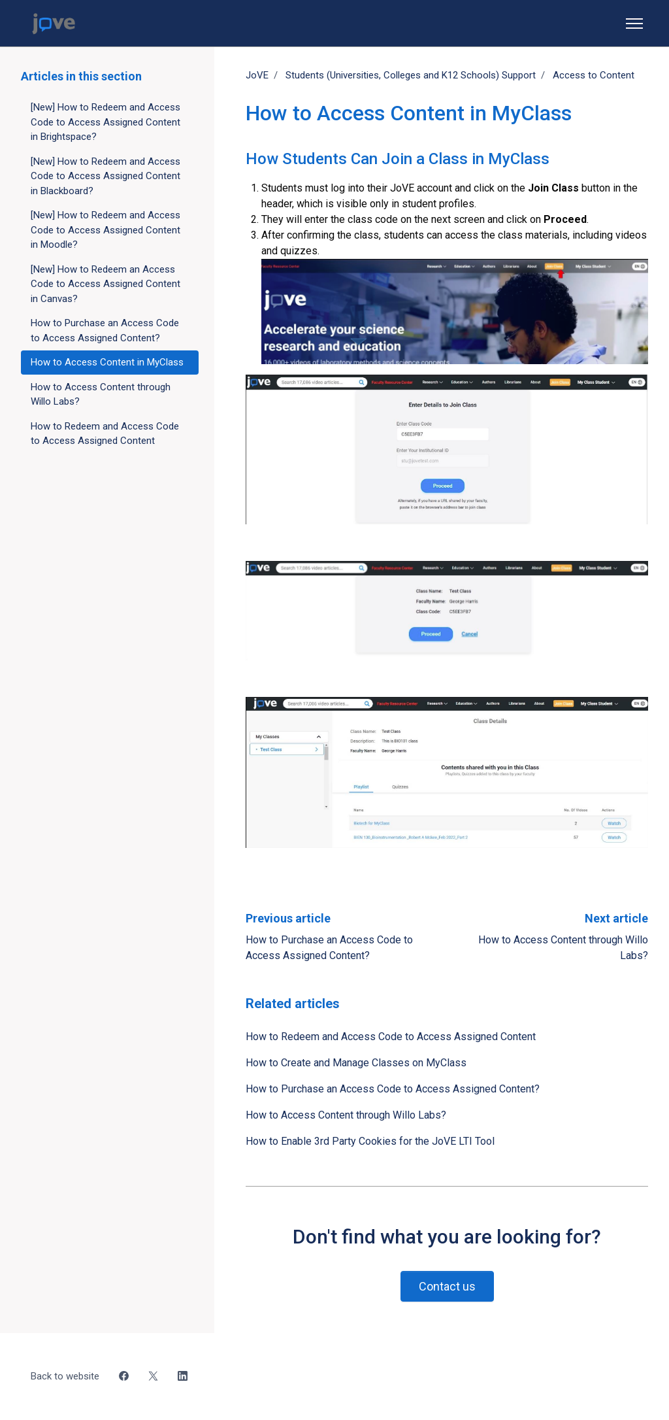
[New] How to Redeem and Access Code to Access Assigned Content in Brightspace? (105, 122)
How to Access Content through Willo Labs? (346, 1115)
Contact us (447, 1286)
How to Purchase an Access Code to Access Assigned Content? (393, 1089)
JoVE (257, 75)
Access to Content (593, 75)
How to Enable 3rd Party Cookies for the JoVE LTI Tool (370, 1141)
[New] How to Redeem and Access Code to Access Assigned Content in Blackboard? (105, 176)
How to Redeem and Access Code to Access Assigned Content (391, 1036)
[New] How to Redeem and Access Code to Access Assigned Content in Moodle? (105, 229)
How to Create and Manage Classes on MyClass (356, 1063)
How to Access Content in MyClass (107, 362)
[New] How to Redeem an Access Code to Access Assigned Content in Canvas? (105, 284)
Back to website (65, 1376)
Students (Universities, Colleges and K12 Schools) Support (411, 75)
